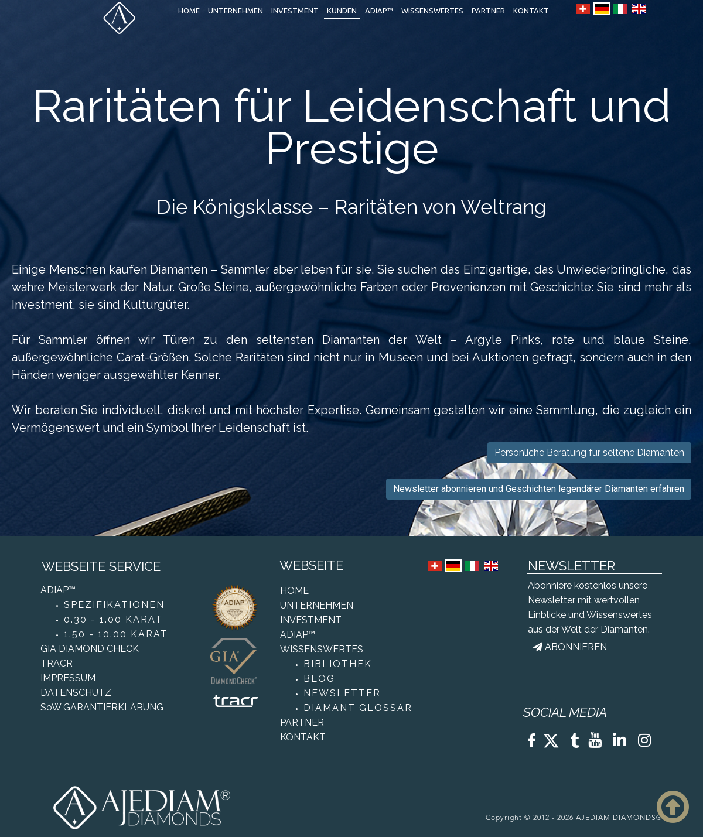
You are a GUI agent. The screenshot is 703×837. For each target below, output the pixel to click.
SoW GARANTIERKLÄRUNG (101, 707)
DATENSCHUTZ (75, 692)
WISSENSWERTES (432, 10)
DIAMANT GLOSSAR (357, 707)
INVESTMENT (295, 10)
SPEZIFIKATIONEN (114, 604)
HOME (189, 10)
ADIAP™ (379, 10)
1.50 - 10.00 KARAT (116, 634)
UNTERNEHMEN (235, 10)
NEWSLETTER (342, 693)
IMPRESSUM (67, 678)
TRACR (56, 663)
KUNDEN (342, 10)
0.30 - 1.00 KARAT (113, 619)
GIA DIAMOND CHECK (89, 648)
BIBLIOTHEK (337, 663)
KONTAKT (531, 10)
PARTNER (488, 10)
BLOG (319, 678)
